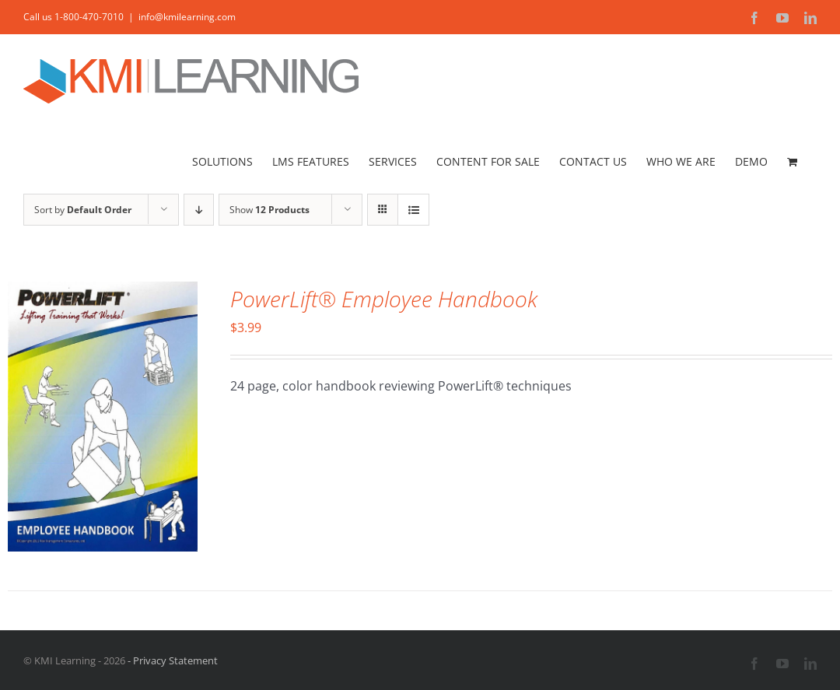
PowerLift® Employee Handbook (383, 298)
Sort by (82, 209)
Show (269, 209)
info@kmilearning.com (187, 16)
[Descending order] (199, 210)
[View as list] (413, 209)
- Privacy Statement (171, 660)
